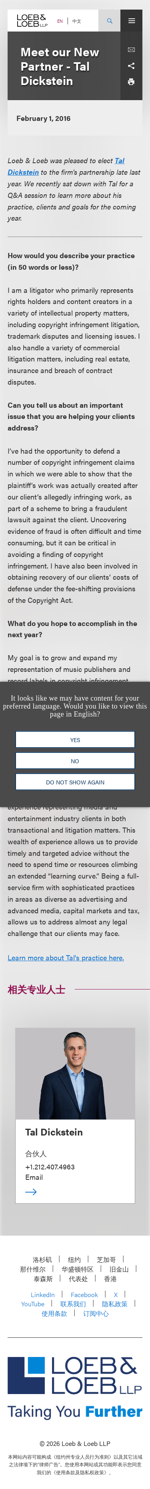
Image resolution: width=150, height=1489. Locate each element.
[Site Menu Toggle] (131, 21)
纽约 (74, 1259)
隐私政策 (115, 1303)
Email (34, 1177)
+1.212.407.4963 (50, 1166)
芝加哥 (106, 1259)
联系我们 (73, 1303)
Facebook (84, 1294)
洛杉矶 (42, 1259)
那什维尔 (33, 1269)
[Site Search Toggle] (109, 21)
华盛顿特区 (78, 1269)
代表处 (78, 1278)
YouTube (32, 1303)
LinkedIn (43, 1294)
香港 (110, 1278)
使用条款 (54, 1313)
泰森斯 (43, 1278)
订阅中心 (96, 1313)
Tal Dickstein (54, 1131)
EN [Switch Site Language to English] (60, 21)
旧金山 (119, 1269)
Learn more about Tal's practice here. (66, 957)
